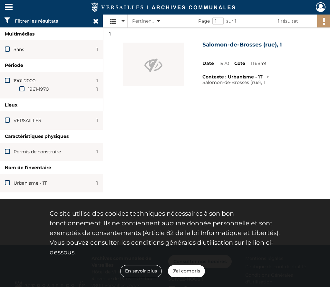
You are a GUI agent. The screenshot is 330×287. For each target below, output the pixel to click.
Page (204, 21)
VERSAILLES (27, 120)
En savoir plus (141, 271)
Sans (19, 49)
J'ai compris (186, 271)
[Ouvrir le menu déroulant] (9, 8)
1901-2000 (24, 81)
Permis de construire (37, 152)
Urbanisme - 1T (30, 183)
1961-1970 (38, 89)
